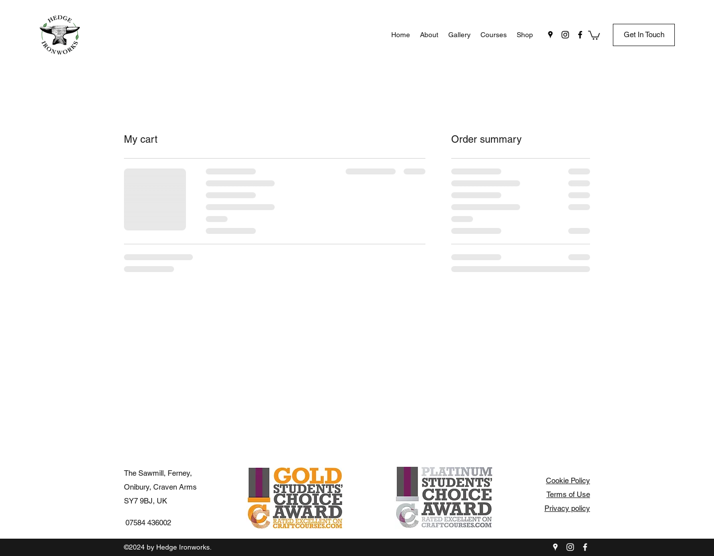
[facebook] (580, 35)
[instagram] (565, 35)
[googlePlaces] (550, 35)
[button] (594, 35)
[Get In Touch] (644, 35)
